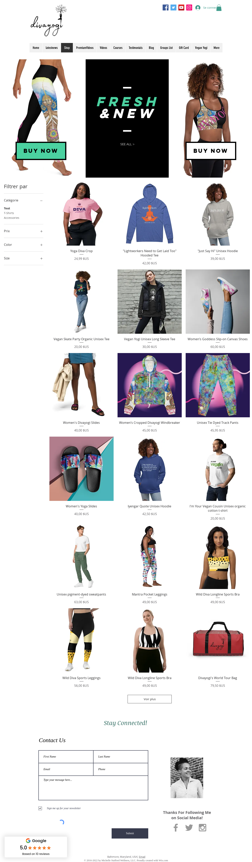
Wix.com (163, 860)
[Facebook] (166, 7)
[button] (219, 7)
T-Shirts (9, 213)
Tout (7, 208)
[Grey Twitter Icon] (189, 827)
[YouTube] (181, 7)
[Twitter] (173, 7)
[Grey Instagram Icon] (202, 827)
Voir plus (150, 699)
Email (142, 856)
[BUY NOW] (41, 151)
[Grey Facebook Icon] (175, 827)
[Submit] (130, 833)
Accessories (11, 217)
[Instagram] (189, 7)
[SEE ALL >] (127, 144)
